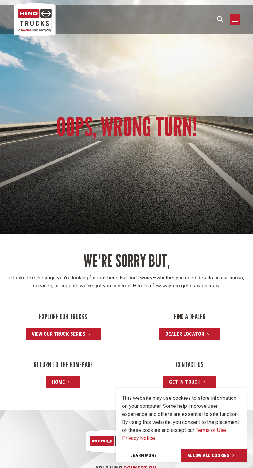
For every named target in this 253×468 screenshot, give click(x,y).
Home (58, 382)
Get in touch (185, 382)
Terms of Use (211, 430)
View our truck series (58, 334)
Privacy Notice (138, 438)
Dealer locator (184, 334)
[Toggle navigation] (235, 19)
